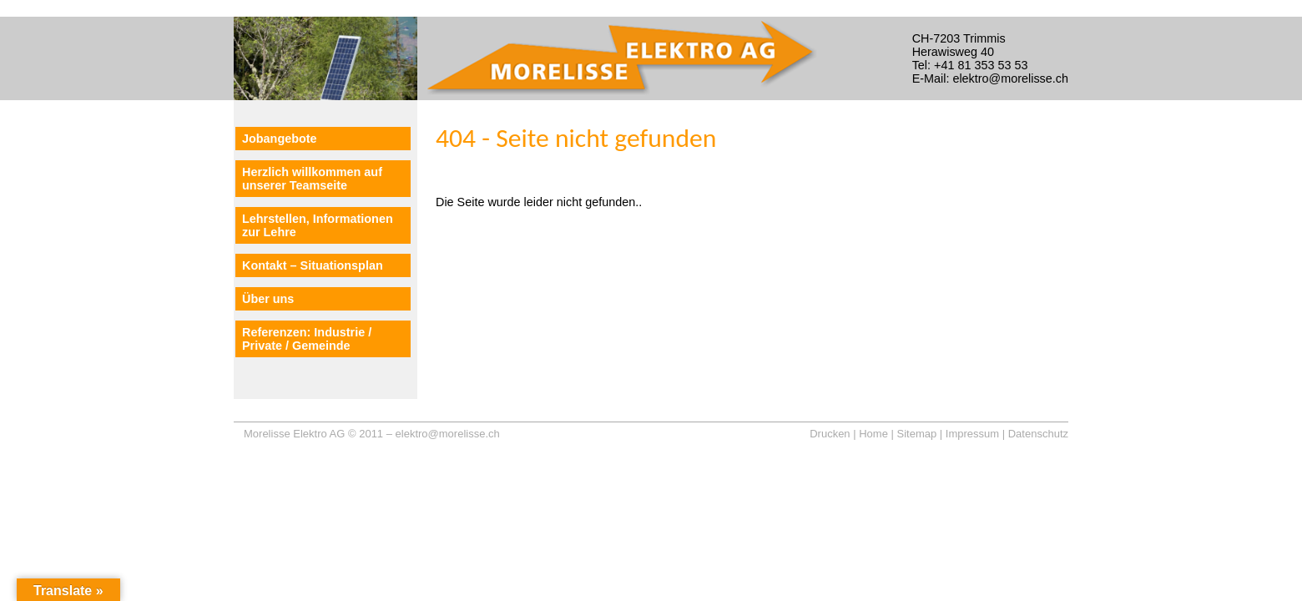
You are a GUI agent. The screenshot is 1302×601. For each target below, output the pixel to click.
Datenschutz (1038, 433)
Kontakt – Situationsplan (312, 265)
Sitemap (917, 433)
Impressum (972, 433)
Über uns (268, 299)
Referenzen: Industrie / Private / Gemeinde (306, 339)
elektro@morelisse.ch (448, 433)
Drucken (830, 433)
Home (873, 433)
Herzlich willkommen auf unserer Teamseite (312, 178)
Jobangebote (279, 138)
